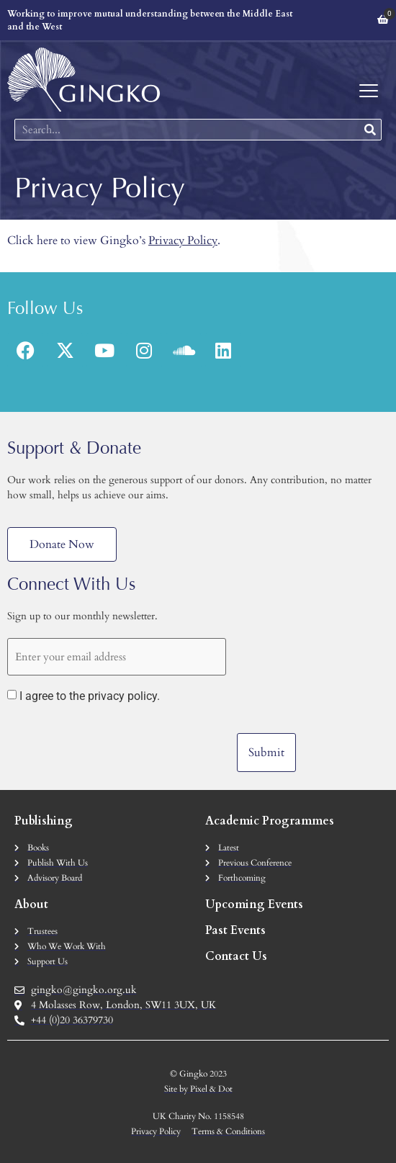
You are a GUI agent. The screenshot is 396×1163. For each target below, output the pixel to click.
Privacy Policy (182, 240)
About (31, 904)
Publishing (43, 821)
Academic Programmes (269, 821)
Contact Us (236, 956)
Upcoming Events (254, 904)
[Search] (370, 130)
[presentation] (116, 744)
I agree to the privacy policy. (89, 696)
